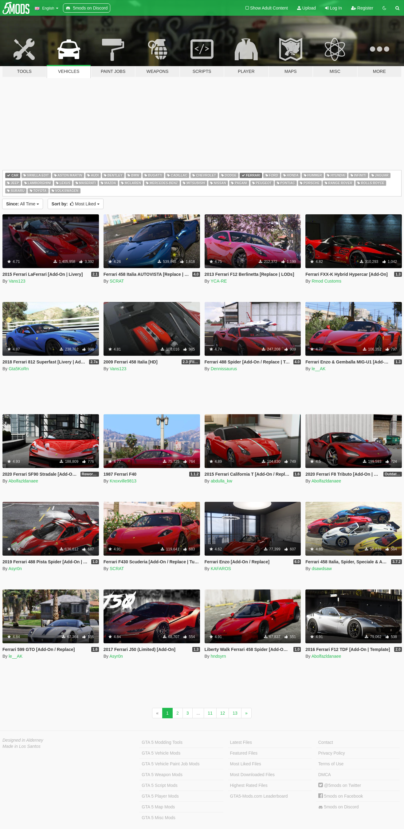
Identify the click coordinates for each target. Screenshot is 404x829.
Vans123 (17, 281)
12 (222, 713)
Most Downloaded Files (252, 774)
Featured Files (243, 753)
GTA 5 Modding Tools (162, 742)
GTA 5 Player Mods (160, 796)
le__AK (318, 368)
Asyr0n (15, 568)
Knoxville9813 (123, 480)
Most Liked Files (245, 763)
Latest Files (241, 742)
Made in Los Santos (21, 746)
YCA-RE (218, 281)
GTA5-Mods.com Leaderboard (259, 796)
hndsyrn (218, 656)
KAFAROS (221, 568)
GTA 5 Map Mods (158, 806)
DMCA (324, 774)
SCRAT (117, 281)
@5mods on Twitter (339, 785)
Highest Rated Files (249, 785)
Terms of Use (330, 763)
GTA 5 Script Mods (159, 785)
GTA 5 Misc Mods (158, 817)
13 (235, 713)
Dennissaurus (224, 368)
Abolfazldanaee (23, 480)
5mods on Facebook (340, 796)
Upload (306, 8)
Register (362, 8)
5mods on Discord (338, 807)
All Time (22, 203)
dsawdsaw (321, 568)
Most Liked (76, 203)
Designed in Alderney (22, 740)
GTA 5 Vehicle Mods (161, 753)
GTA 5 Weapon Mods (162, 774)
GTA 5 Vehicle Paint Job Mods (170, 763)
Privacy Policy (331, 753)
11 (210, 713)
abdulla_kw (221, 480)
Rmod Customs (326, 281)
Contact (325, 742)
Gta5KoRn (19, 368)
